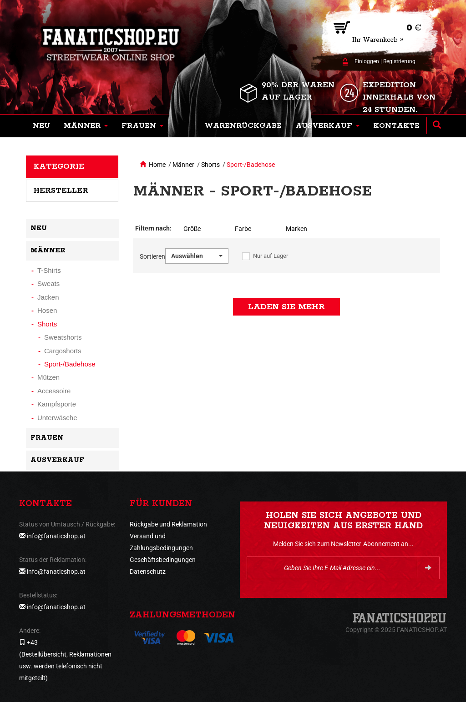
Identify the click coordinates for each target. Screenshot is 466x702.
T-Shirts (49, 270)
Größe (192, 228)
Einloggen (367, 61)
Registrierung (399, 61)
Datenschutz (148, 571)
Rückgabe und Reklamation (168, 524)
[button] (86, 126)
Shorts (210, 164)
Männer (183, 164)
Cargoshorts (62, 351)
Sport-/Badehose (251, 164)
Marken (296, 228)
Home (157, 164)
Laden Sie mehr (286, 307)
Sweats (48, 283)
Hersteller (60, 191)
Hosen (47, 310)
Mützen (48, 377)
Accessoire (54, 391)
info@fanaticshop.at (56, 536)
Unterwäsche (57, 417)
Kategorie (58, 166)
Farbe (243, 228)
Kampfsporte (56, 404)
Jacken (48, 297)
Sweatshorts (63, 337)
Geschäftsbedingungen (163, 559)
